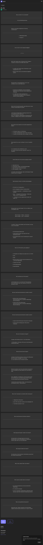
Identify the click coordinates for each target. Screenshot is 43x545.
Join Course (3, 522)
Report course (3, 534)
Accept (39, 542)
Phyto (2, 5)
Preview (10, 522)
